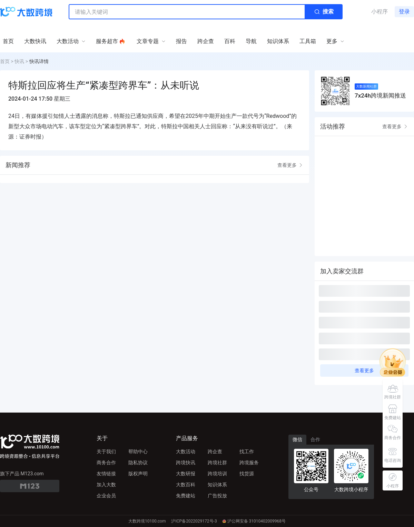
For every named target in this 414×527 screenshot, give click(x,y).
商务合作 (106, 462)
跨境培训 (217, 473)
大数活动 (185, 451)
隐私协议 (138, 462)
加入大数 (106, 484)
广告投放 (217, 495)
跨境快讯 (185, 462)
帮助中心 (138, 451)
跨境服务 (249, 462)
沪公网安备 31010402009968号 (254, 521)
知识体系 (217, 484)
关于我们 (106, 451)
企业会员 (106, 495)
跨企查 (215, 451)
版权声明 (138, 473)
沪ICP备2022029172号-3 (194, 521)
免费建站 (185, 495)
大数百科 (185, 484)
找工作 (246, 451)
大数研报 (185, 473)
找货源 (246, 473)
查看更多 (290, 165)
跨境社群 (217, 462)
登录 (404, 11)
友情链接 (106, 473)
